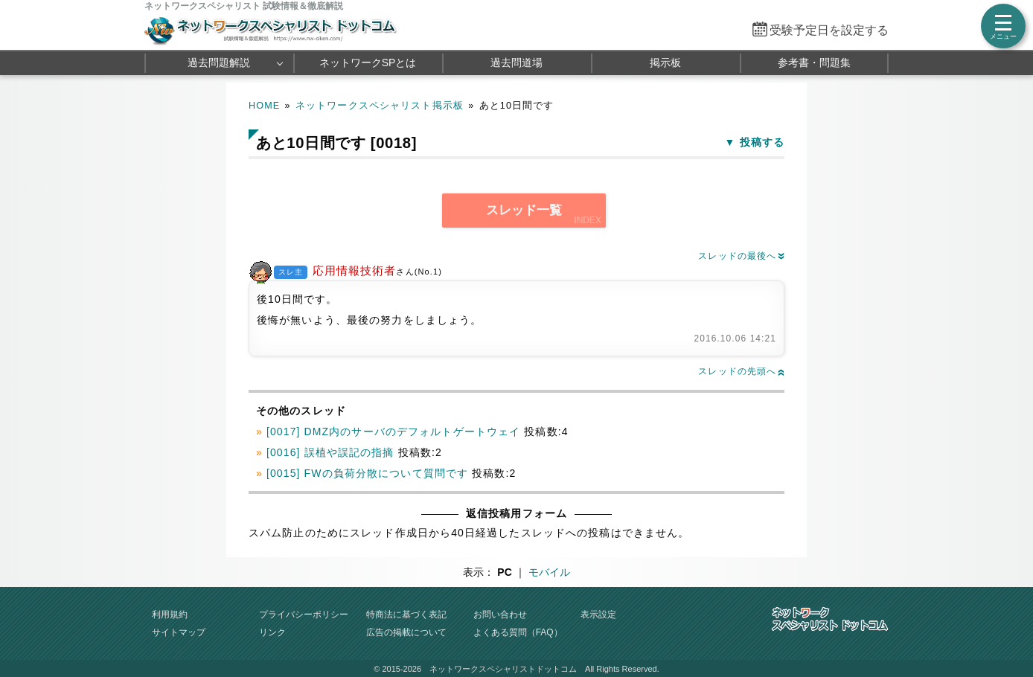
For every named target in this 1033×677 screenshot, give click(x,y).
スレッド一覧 (524, 210)
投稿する (762, 142)
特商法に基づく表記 (406, 614)
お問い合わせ (500, 614)
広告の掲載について (406, 632)
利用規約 (170, 614)
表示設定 (598, 614)
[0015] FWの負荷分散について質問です (367, 473)
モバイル (549, 572)
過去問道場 (516, 62)
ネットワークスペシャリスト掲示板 (379, 105)
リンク (272, 632)
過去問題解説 (219, 62)
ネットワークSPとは (368, 62)
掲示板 (665, 62)
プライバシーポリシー (303, 614)
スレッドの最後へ (741, 256)
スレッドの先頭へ (741, 371)
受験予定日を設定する (829, 30)
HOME (264, 105)
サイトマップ (178, 632)
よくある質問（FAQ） (518, 632)
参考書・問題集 (814, 62)
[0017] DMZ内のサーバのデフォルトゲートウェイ (393, 431)
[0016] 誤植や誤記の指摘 (330, 452)
